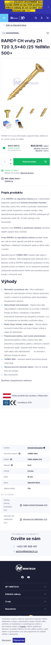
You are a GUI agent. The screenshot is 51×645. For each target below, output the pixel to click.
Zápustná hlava (16, 25)
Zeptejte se (9, 181)
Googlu (23, 626)
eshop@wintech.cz (27, 551)
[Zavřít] (48, 7)
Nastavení (6, 640)
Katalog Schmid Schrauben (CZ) (33, 505)
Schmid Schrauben (35, 448)
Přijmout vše (18, 640)
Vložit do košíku (29, 162)
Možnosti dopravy (27, 173)
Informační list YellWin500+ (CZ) (33, 519)
